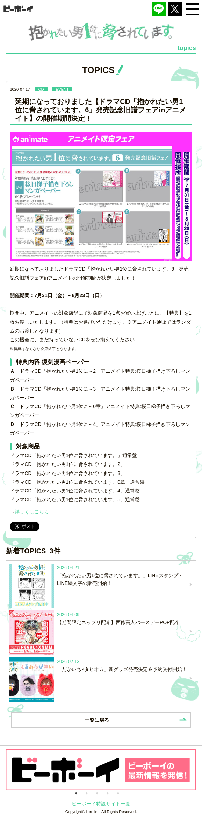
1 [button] (76, 792)
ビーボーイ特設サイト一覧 (101, 803)
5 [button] (118, 792)
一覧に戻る (97, 720)
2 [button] (86, 792)
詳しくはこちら (32, 512)
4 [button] (107, 792)
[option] (100, 769)
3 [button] (97, 792)
